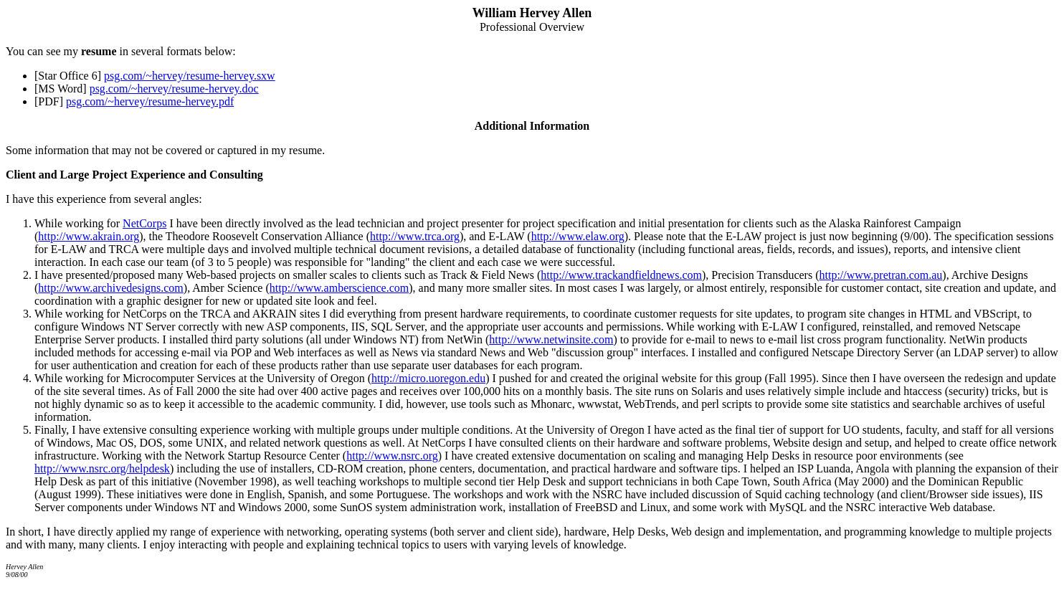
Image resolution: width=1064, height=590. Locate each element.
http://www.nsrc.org (392, 455)
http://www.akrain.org (88, 236)
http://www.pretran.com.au (880, 275)
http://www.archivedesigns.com (110, 288)
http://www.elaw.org (577, 236)
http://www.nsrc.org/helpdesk (102, 468)
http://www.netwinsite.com (551, 339)
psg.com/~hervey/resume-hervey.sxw (189, 76)
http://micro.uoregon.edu (428, 378)
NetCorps (144, 223)
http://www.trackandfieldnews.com (621, 275)
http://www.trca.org (415, 236)
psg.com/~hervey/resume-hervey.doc (174, 88)
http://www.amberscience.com (339, 288)
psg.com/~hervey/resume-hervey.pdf (150, 101)
